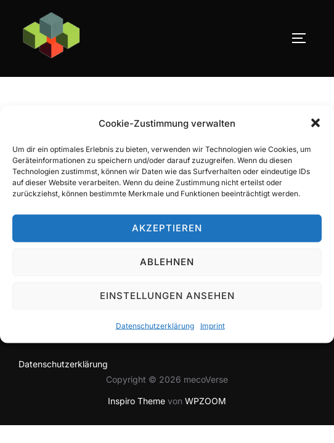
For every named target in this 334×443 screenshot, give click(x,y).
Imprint (212, 331)
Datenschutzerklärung (155, 331)
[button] (315, 128)
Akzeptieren (167, 233)
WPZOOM (205, 401)
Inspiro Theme (136, 401)
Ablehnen (167, 267)
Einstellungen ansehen (167, 301)
